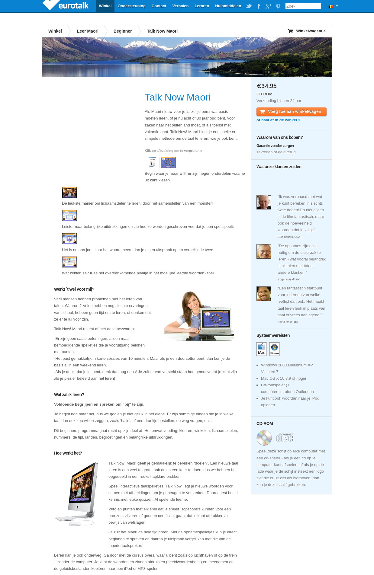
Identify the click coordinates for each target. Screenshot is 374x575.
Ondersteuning (131, 6)
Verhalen (180, 6)
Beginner (123, 31)
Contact (159, 6)
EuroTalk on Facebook (258, 6)
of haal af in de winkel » (278, 120)
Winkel (105, 6)
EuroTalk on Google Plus (268, 6)
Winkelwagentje (311, 31)
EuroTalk (66, 6)
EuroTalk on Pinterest (278, 6)
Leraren (202, 6)
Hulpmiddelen (228, 6)
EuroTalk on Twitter (249, 6)
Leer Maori (87, 31)
